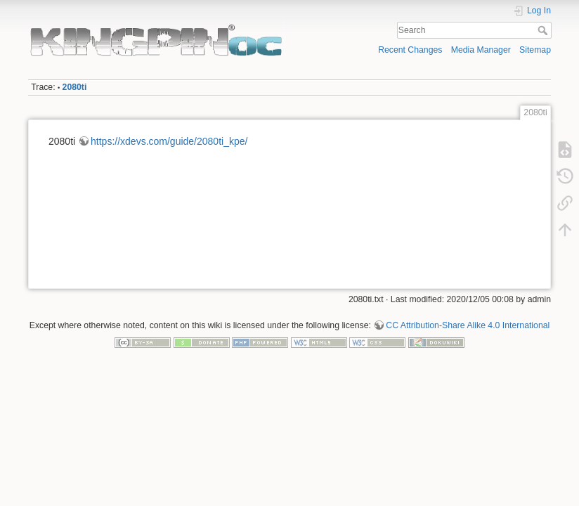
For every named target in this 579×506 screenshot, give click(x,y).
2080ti (75, 87)
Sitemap (535, 50)
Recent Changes (410, 50)
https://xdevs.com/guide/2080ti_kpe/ (169, 141)
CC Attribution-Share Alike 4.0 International (467, 325)
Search (544, 30)
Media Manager (481, 50)
